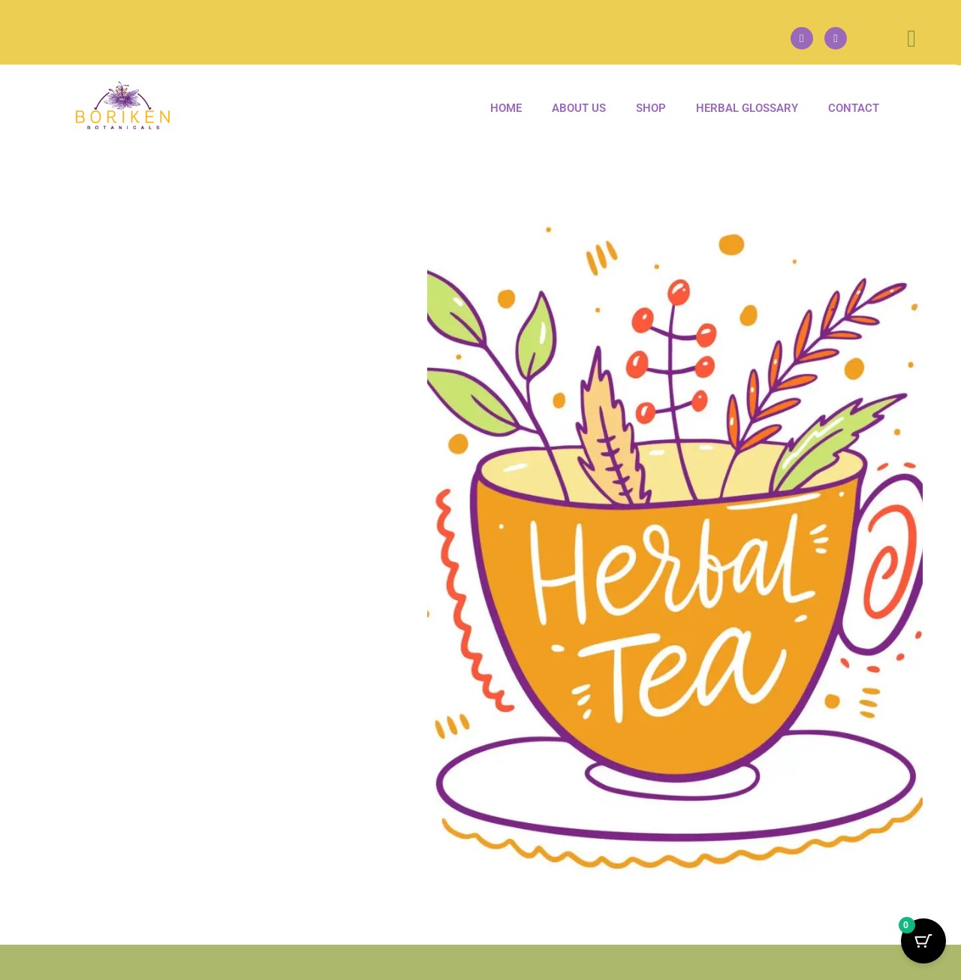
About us (579, 108)
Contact (853, 108)
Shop (651, 108)
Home (506, 108)
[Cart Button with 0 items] (923, 942)
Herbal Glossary (747, 108)
